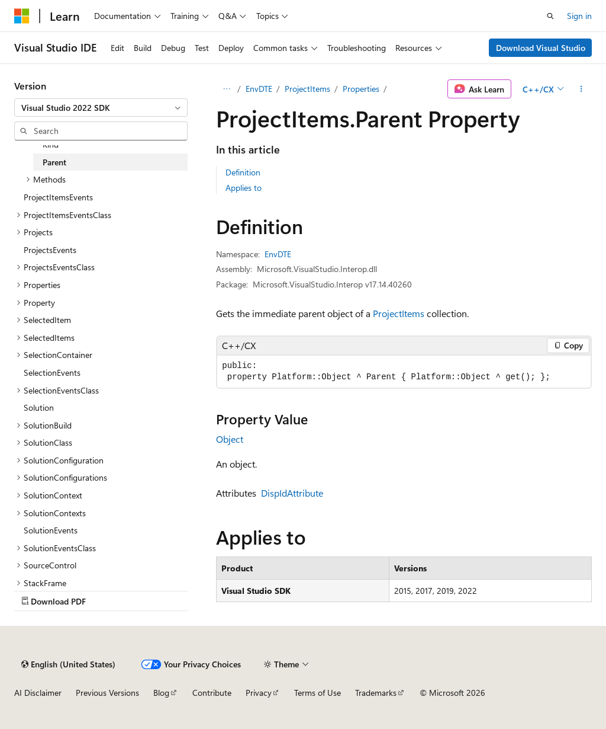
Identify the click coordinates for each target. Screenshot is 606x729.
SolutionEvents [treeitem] (51, 530)
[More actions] (581, 88)
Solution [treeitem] (39, 407)
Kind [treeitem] (51, 144)
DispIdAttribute (292, 493)
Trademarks (376, 692)
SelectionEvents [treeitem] (52, 372)
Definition (242, 172)
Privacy (259, 692)
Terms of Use (317, 692)
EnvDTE (259, 88)
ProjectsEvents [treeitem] (50, 249)
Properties (361, 88)
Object (229, 439)
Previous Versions (107, 692)
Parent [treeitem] (54, 162)
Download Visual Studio (540, 47)
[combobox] (101, 107)
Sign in (579, 15)
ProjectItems (307, 88)
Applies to (243, 187)
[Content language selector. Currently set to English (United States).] (68, 664)
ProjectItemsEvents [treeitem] (58, 197)
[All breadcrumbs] (226, 88)
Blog (161, 692)
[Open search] (550, 16)
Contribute (211, 692)
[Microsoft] (22, 16)
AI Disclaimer (38, 692)
